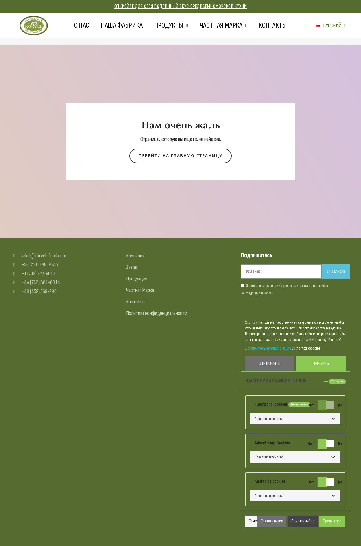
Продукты (171, 25)
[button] (180, 156)
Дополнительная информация (268, 348)
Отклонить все (272, 521)
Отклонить (270, 363)
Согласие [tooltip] (337, 381)
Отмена (254, 521)
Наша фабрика (122, 25)
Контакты (273, 25)
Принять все (332, 521)
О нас (81, 25)
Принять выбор (303, 521)
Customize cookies (306, 348)
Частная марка (223, 25)
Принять (321, 363)
